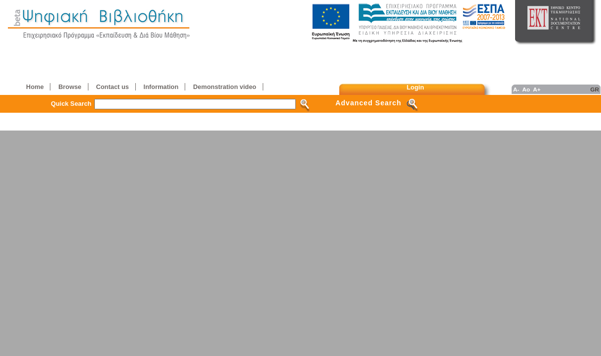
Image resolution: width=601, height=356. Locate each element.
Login (415, 87)
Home (35, 86)
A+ (536, 89)
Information (161, 86)
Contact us (112, 86)
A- (516, 89)
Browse (69, 86)
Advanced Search (368, 103)
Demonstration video (224, 86)
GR (594, 89)
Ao (526, 89)
